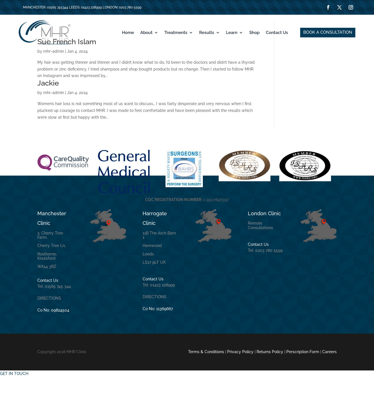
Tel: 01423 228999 (159, 313)
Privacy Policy (240, 380)
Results (206, 33)
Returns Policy (270, 380)
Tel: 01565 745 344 (54, 314)
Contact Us (277, 33)
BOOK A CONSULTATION (327, 32)
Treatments (175, 33)
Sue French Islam (66, 69)
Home (128, 33)
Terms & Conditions (206, 380)
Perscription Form (303, 380)
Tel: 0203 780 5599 (265, 278)
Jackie (48, 111)
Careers (329, 380)
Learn (232, 33)
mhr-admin (53, 79)
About (146, 33)
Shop (254, 33)
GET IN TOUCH (14, 401)
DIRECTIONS (49, 326)
